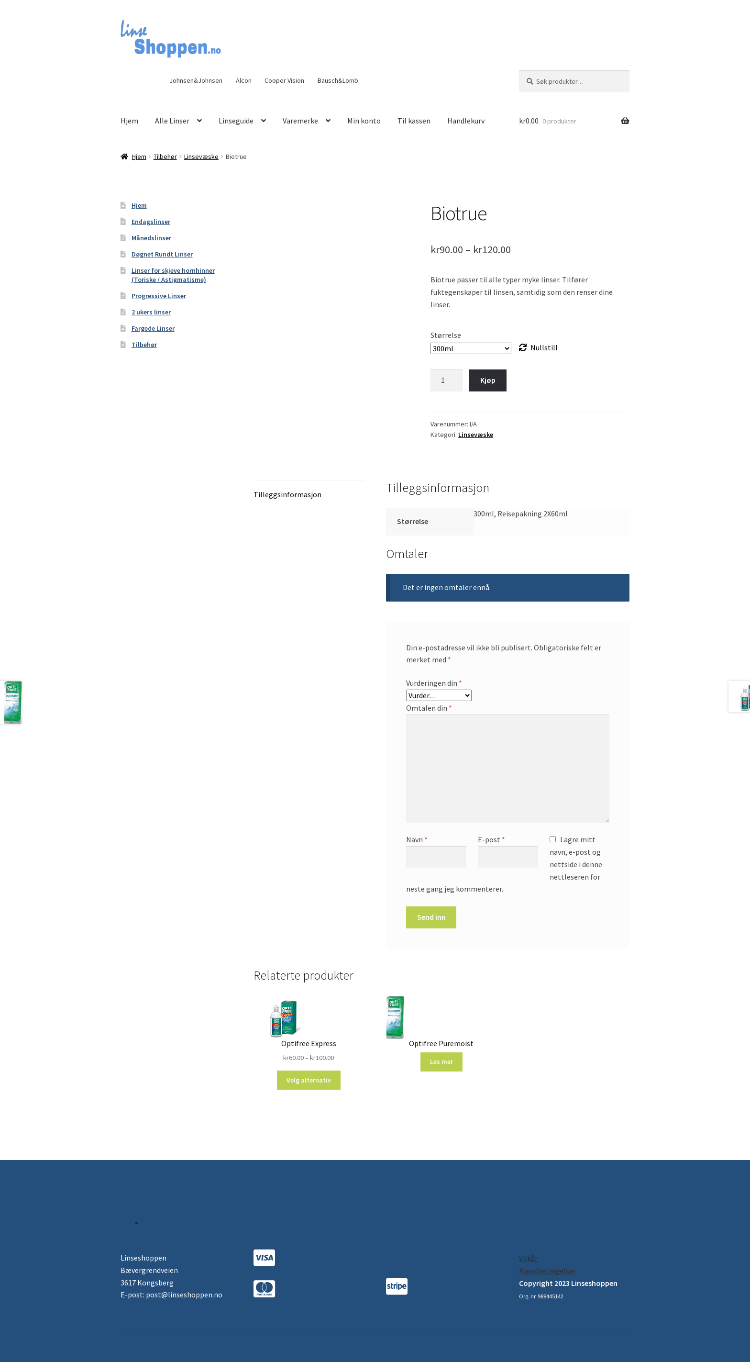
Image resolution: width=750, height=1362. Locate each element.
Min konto (364, 120)
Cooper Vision (284, 80)
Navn (417, 839)
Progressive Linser (159, 295)
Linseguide (236, 120)
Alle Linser (172, 120)
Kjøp (488, 380)
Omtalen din (429, 708)
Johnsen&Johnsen (195, 80)
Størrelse (445, 335)
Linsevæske (201, 156)
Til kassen (413, 120)
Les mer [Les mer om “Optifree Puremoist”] (441, 1061)
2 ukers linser (151, 312)
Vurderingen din (434, 683)
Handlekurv (466, 120)
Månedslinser (151, 238)
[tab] (309, 495)
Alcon (244, 80)
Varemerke (300, 120)
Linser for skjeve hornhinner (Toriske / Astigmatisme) (173, 275)
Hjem (129, 120)
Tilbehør (165, 156)
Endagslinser (151, 221)
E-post (491, 839)
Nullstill (544, 347)
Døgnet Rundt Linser (162, 254)
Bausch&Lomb (338, 80)
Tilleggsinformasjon (287, 494)
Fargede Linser (153, 328)
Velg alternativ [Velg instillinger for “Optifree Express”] (309, 1080)
